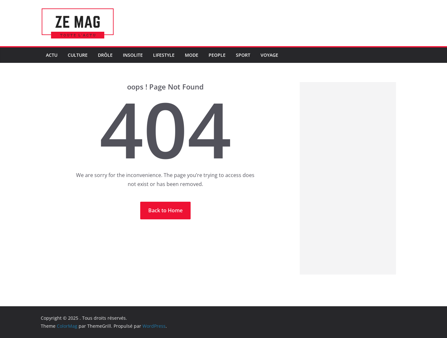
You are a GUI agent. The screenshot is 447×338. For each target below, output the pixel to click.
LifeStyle (164, 55)
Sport (243, 55)
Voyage (269, 55)
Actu (51, 55)
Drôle (105, 55)
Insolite (133, 55)
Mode (191, 55)
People (217, 55)
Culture (78, 55)
